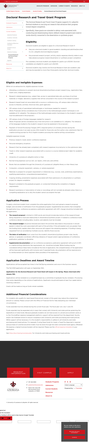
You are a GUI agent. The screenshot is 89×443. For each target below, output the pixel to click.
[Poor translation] (8, 420)
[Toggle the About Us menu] (22, 68)
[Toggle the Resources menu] (22, 64)
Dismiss (74, 437)
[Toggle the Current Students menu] (22, 31)
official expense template (63, 327)
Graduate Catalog (11, 40)
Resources (74, 5)
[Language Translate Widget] (74, 386)
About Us (82, 5)
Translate (77, 389)
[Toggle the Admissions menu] (22, 27)
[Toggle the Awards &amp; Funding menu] (22, 52)
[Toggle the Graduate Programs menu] (22, 23)
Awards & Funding (37, 11)
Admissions (53, 5)
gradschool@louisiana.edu (35, 386)
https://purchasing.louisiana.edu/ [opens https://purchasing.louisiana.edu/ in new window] (20, 333)
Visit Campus (44, 373)
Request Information (18, 373)
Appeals (9, 60)
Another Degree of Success (13, 11)
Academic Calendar (12, 37)
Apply (70, 373)
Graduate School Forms (11, 48)
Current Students (64, 5)
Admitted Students (12, 35)
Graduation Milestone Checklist (12, 44)
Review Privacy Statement (74, 432)
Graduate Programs (43, 5)
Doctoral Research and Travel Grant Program (13, 56)
